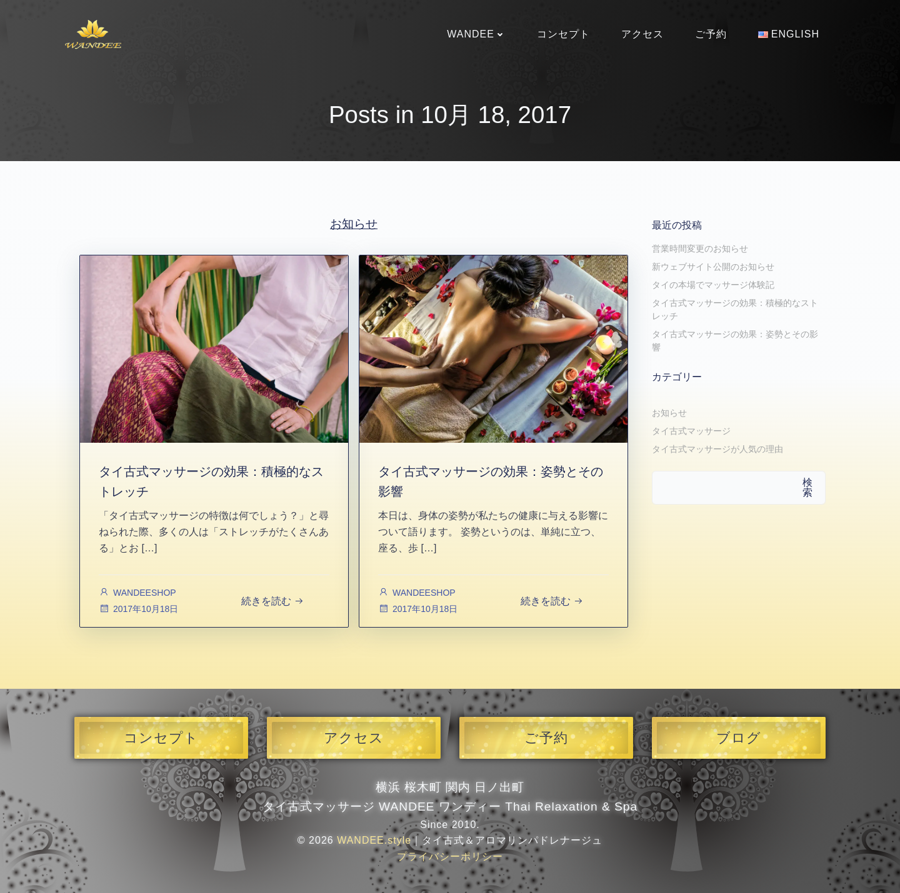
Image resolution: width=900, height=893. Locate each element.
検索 (807, 487)
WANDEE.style (374, 840)
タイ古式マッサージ (691, 431)
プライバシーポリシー (450, 856)
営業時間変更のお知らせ (700, 249)
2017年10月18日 (138, 609)
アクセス (642, 34)
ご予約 (711, 34)
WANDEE (476, 34)
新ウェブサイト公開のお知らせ (713, 267)
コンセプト (563, 34)
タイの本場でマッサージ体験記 (713, 285)
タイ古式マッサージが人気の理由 (717, 449)
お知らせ (669, 413)
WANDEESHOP (137, 593)
